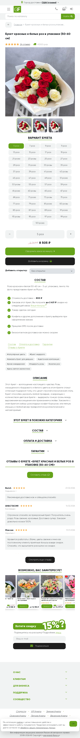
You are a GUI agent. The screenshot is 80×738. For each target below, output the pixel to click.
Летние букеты (38, 716)
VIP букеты (36, 712)
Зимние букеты (53, 712)
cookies (20, 722)
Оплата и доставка (29, 344)
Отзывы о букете (16, 348)
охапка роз (55, 364)
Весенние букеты (58, 716)
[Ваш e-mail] (39, 639)
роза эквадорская (16, 364)
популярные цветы (16, 354)
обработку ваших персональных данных (37, 728)
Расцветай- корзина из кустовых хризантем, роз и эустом (51, 599)
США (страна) (50, 3)
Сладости (21, 712)
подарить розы (37, 364)
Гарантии (47, 344)
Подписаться (39, 645)
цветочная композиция (49, 359)
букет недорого (38, 354)
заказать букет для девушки (20, 359)
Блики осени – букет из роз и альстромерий (27, 599)
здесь (58, 633)
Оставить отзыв (40, 475)
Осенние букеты (18, 716)
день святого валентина (19, 369)
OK (73, 724)
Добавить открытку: (16, 270)
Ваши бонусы (39, 305)
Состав (12, 344)
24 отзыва (25, 44)
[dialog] (56, 9)
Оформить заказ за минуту (40, 251)
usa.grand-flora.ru (51, 735)
